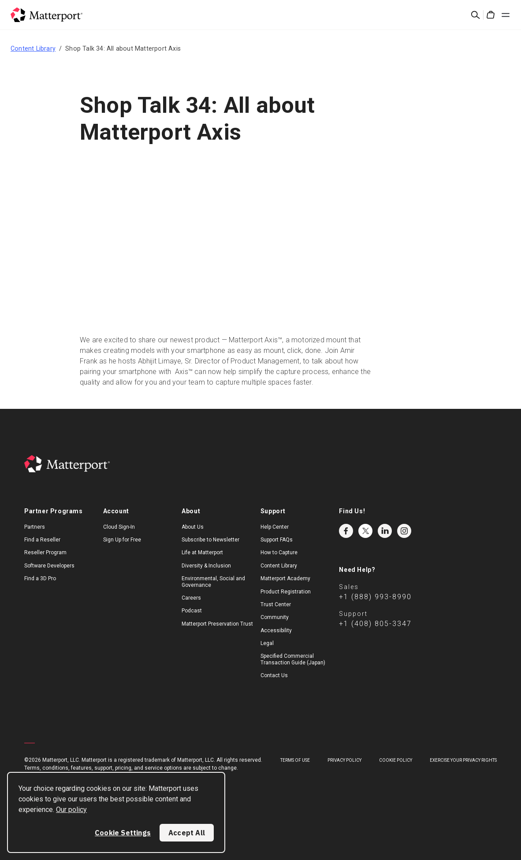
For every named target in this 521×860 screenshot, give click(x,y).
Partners (34, 527)
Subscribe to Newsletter (210, 540)
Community (274, 617)
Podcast (192, 611)
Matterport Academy (285, 578)
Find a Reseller (42, 540)
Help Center (274, 527)
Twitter (365, 531)
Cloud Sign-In (119, 527)
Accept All (186, 832)
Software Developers (49, 566)
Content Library (33, 48)
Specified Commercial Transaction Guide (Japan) (292, 659)
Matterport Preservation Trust (217, 624)
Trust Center (275, 604)
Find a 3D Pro (40, 578)
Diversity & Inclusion (206, 566)
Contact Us (274, 675)
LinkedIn (385, 531)
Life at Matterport (202, 552)
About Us (193, 527)
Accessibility (276, 630)
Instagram (404, 531)
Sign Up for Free (122, 540)
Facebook (346, 531)
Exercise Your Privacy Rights (463, 760)
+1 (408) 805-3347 (375, 623)
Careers (191, 598)
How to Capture (279, 552)
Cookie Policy (395, 760)
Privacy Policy (344, 760)
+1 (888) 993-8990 (375, 597)
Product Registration (285, 592)
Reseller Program (45, 552)
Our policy (71, 809)
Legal (267, 643)
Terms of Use (295, 760)
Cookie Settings (123, 832)
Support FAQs (276, 540)
